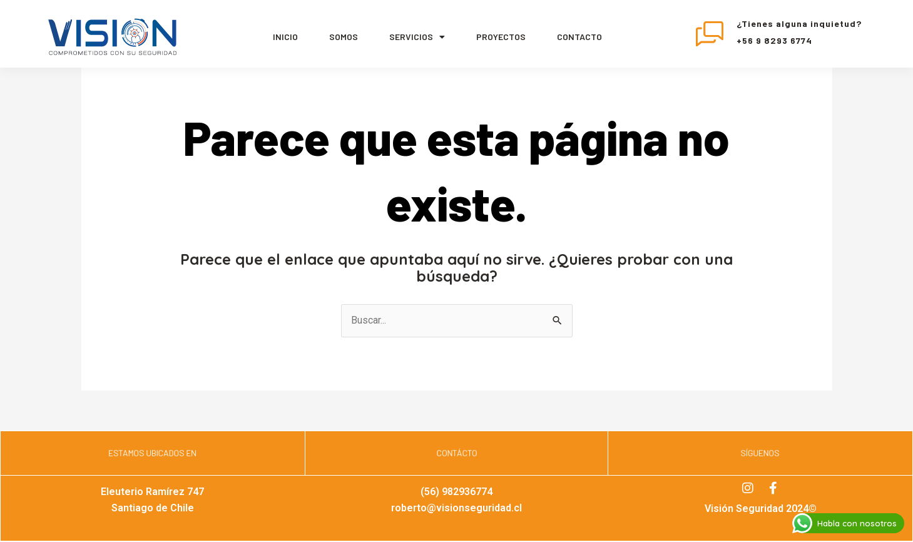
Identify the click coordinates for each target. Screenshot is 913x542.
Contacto (579, 36)
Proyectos (501, 36)
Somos (343, 36)
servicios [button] (417, 37)
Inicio (285, 36)
